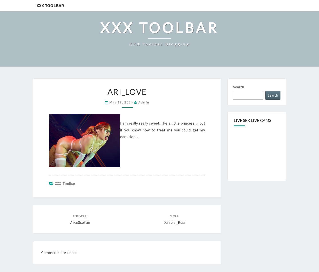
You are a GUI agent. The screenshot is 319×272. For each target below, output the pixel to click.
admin (143, 102)
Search (238, 87)
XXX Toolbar (50, 5)
